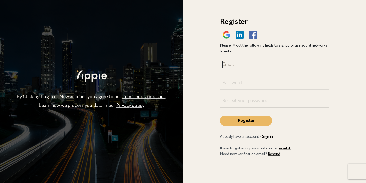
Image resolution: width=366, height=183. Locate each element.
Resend (274, 154)
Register (246, 120)
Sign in (267, 137)
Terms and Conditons (144, 96)
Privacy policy (130, 105)
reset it (285, 148)
